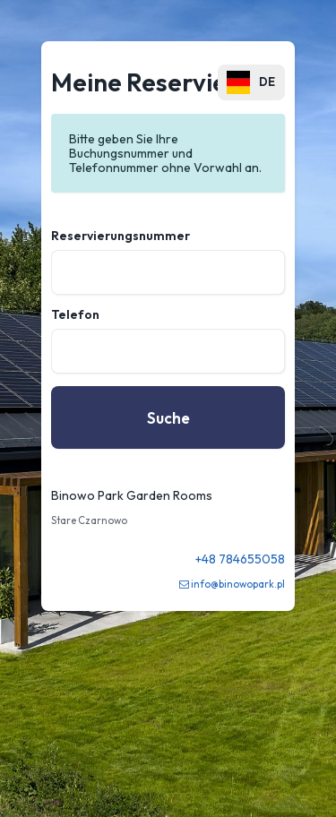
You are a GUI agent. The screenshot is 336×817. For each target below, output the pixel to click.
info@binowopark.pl (238, 584)
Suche (168, 417)
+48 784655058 (240, 559)
